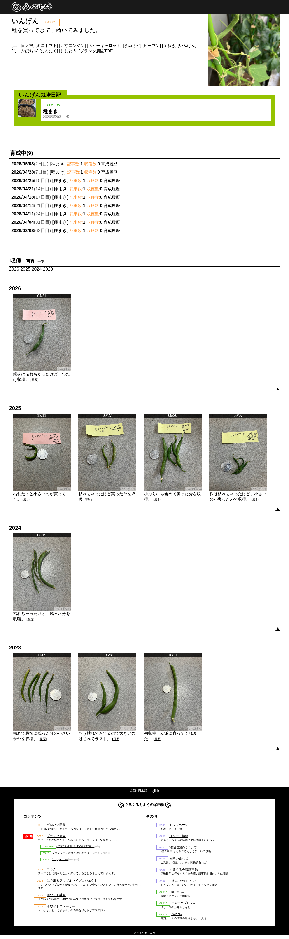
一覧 (41, 262)
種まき (50, 112)
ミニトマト (47, 45)
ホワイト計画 (56, 898)
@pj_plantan (59, 862)
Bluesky (176, 895)
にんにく (49, 51)
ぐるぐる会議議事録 (183, 872)
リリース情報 (178, 837)
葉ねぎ (169, 45)
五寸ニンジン (72, 45)
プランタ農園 (56, 837)
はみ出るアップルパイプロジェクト (72, 884)
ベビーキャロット (104, 45)
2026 (14, 269)
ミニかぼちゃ (25, 51)
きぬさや (132, 45)
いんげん (187, 45)
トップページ (178, 826)
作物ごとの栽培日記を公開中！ (75, 848)
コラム (51, 872)
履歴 (34, 380)
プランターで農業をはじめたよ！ (72, 855)
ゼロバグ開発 (56, 826)
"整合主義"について (183, 849)
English (153, 792)
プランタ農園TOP (96, 51)
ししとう (68, 51)
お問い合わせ (178, 860)
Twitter (175, 918)
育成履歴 (109, 165)
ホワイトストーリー (61, 910)
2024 (37, 269)
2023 (48, 269)
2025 (25, 269)
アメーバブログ (182, 906)
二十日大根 (23, 45)
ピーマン (152, 45)
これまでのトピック (183, 883)
